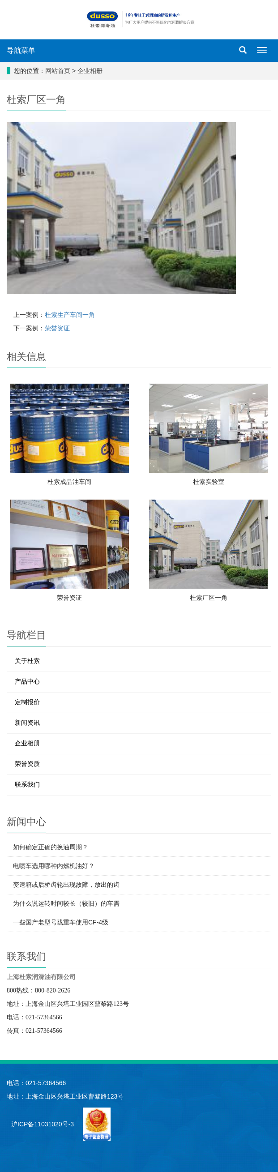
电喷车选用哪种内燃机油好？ (53, 865)
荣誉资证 (57, 328)
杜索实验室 (208, 481)
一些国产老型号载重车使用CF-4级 (60, 922)
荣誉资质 (27, 763)
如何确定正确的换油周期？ (50, 847)
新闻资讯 (27, 722)
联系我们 (27, 784)
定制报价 (27, 702)
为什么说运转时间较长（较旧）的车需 (66, 903)
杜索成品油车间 (69, 481)
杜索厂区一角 (208, 597)
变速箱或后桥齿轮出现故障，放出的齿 (66, 884)
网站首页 (57, 70)
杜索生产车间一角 (70, 314)
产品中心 (27, 681)
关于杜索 (27, 660)
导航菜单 (21, 50)
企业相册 (90, 70)
